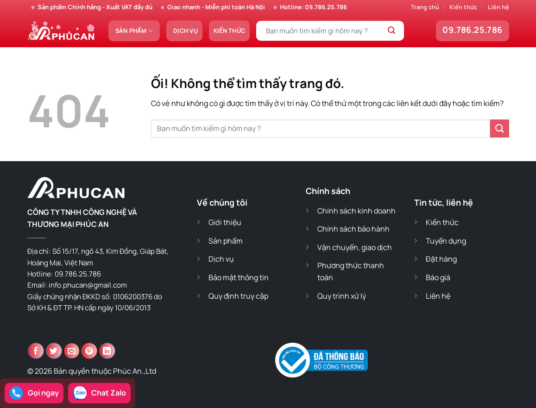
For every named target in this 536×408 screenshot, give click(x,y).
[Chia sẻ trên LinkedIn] (107, 351)
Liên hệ (498, 7)
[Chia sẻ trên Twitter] (54, 351)
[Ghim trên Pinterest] (89, 351)
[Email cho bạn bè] (71, 351)
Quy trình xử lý (341, 296)
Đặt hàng (441, 259)
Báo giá (438, 277)
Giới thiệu (224, 222)
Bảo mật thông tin (238, 277)
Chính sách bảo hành (353, 229)
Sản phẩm (134, 30)
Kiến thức (463, 7)
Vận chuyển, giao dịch (354, 247)
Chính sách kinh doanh (356, 211)
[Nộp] (391, 31)
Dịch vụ (185, 30)
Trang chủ (425, 7)
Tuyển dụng (446, 241)
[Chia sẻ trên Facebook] (36, 351)
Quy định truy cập (238, 296)
